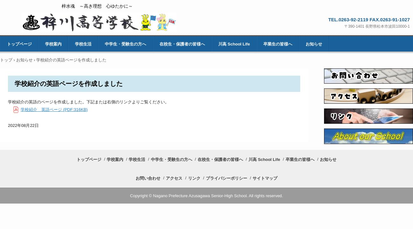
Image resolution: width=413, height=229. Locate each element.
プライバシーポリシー (226, 178)
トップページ (19, 44)
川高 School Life (234, 44)
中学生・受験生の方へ (125, 44)
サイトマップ (265, 178)
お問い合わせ (148, 178)
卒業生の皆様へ (277, 44)
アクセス (174, 178)
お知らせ (314, 44)
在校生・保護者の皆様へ (182, 44)
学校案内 (53, 44)
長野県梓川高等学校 (99, 22)
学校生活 (83, 44)
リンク (194, 178)
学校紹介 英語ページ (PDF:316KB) (54, 109)
